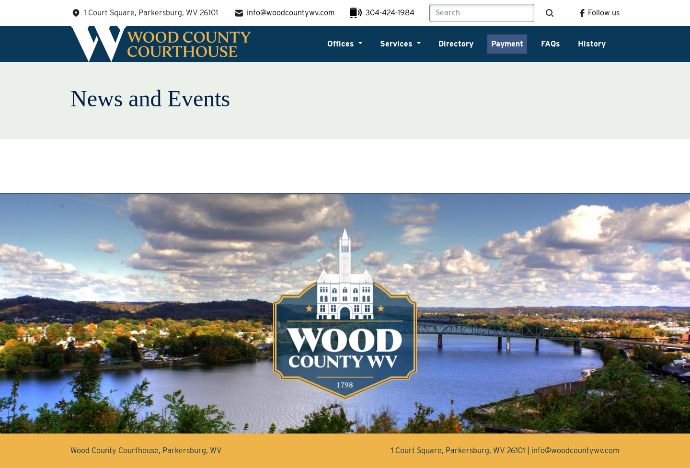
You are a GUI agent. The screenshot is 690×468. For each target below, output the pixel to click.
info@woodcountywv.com (284, 13)
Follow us (598, 12)
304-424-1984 (382, 13)
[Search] (481, 13)
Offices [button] (341, 43)
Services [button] (397, 43)
